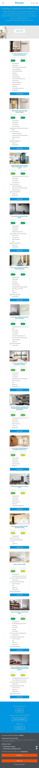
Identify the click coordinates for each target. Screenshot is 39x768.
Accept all (19, 755)
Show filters (19, 31)
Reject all (19, 760)
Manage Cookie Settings (19, 764)
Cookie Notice (24, 751)
